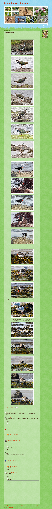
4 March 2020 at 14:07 (15, 434)
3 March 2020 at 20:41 (17, 440)
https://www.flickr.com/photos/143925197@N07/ (45, 45)
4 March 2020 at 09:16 (15, 460)
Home (22, 505)
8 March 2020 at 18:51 (15, 472)
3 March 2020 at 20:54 (11, 452)
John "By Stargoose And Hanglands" (11, 417)
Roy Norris (9, 434)
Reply (7, 414)
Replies (8, 421)
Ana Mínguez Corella (9, 460)
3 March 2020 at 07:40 (20, 417)
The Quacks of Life (9, 472)
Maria (7, 452)
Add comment (7, 483)
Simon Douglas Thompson (10, 440)
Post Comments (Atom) (11, 507)
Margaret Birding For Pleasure (10, 412)
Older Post (38, 505)
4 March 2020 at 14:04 (15, 466)
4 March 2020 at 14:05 (15, 446)
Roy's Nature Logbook (17, 3)
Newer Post (6, 505)
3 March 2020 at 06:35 (18, 412)
